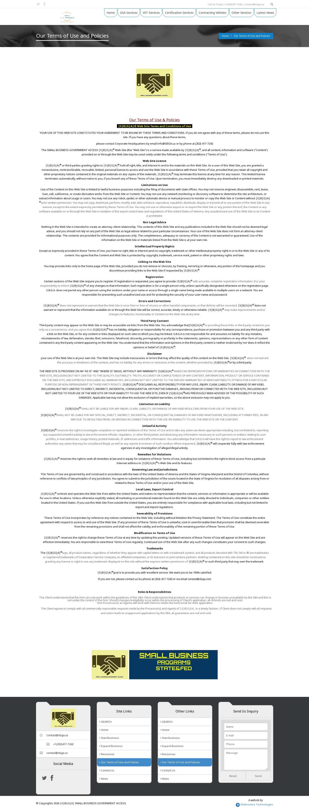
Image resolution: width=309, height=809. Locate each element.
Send (258, 776)
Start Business (109, 738)
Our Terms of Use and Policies (252, 36)
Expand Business (111, 746)
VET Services (151, 13)
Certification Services (179, 13)
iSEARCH (105, 722)
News (103, 779)
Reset (233, 776)
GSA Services (129, 13)
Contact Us (106, 770)
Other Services (241, 13)
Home (111, 13)
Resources (106, 754)
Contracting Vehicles (212, 13)
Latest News (265, 13)
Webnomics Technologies (254, 804)
